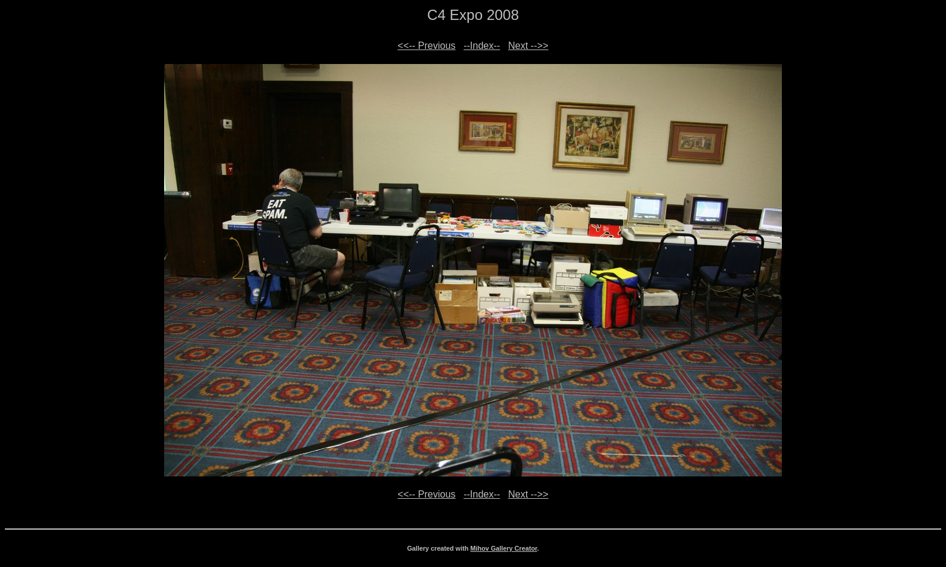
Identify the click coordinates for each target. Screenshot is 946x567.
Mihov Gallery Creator (504, 548)
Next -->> (528, 45)
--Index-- (481, 45)
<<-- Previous (427, 45)
